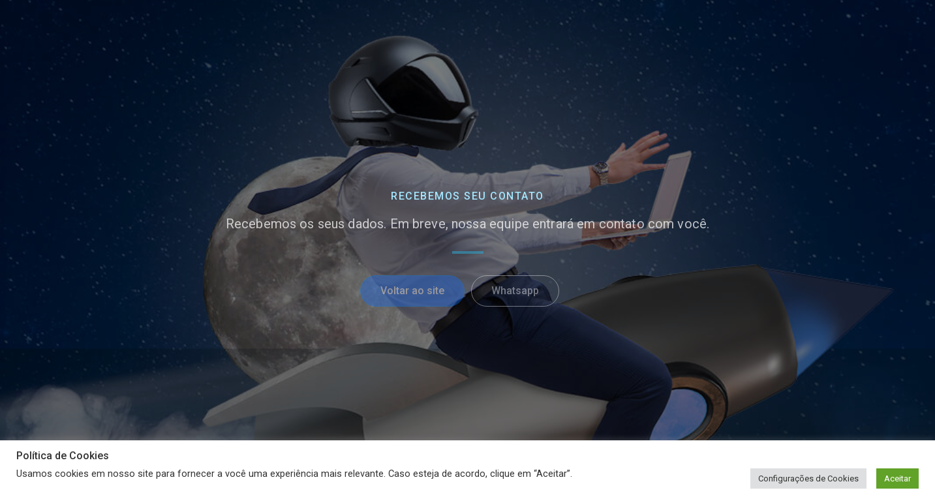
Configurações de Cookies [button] (808, 478)
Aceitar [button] (897, 478)
